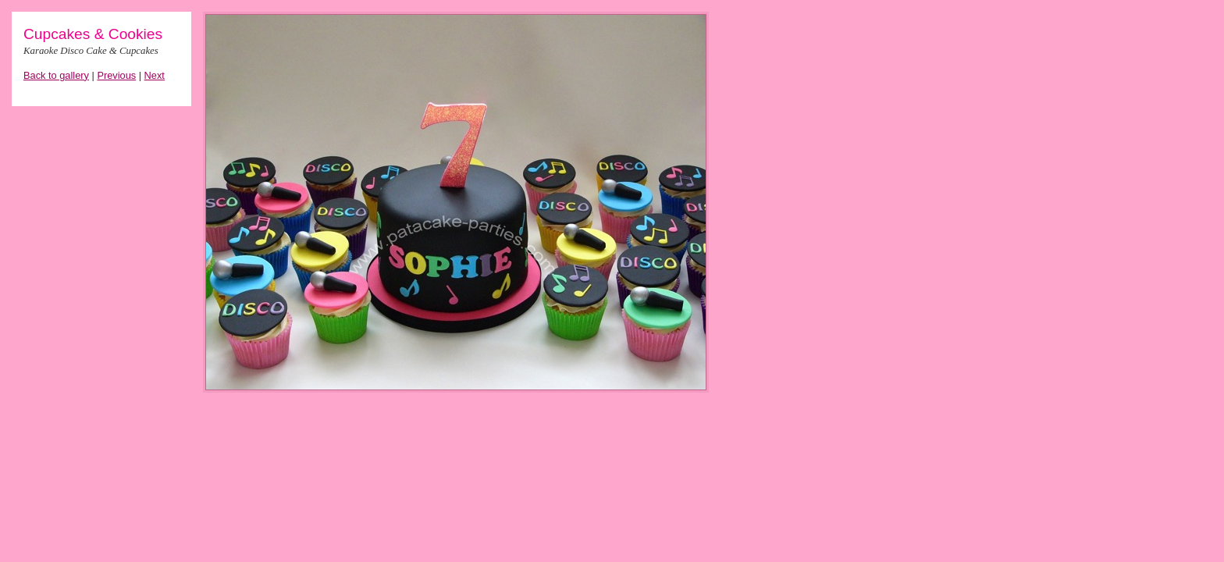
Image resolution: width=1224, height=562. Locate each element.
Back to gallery (56, 75)
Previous (116, 75)
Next (154, 75)
